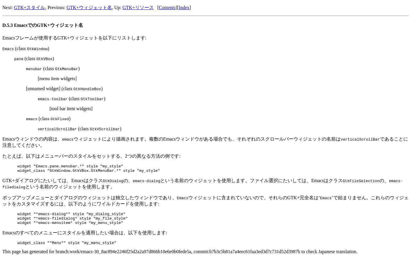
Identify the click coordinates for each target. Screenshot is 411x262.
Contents (167, 7)
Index (184, 7)
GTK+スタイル (29, 7)
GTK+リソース (138, 7)
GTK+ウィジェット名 (89, 7)
